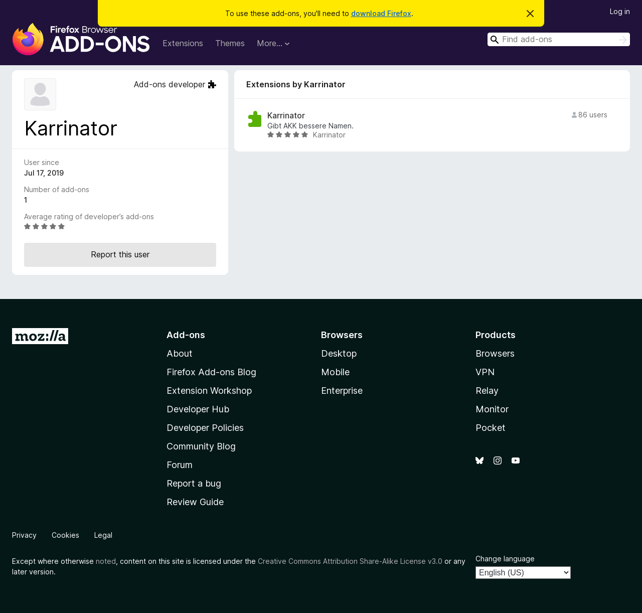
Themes (230, 43)
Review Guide (195, 502)
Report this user (120, 254)
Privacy (24, 535)
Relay (487, 390)
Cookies (65, 535)
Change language (505, 558)
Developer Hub (198, 409)
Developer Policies (205, 427)
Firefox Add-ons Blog (211, 372)
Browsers (495, 353)
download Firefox (381, 13)
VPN (485, 372)
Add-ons (186, 335)
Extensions (183, 43)
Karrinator (286, 115)
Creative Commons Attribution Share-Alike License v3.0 (350, 561)
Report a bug (194, 483)
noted (106, 561)
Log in (620, 11)
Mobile (335, 372)
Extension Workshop (209, 390)
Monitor (492, 409)
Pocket (490, 427)
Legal (103, 535)
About (180, 353)
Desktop (339, 353)
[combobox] (559, 39)
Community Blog (201, 446)
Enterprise (342, 390)
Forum (180, 464)
